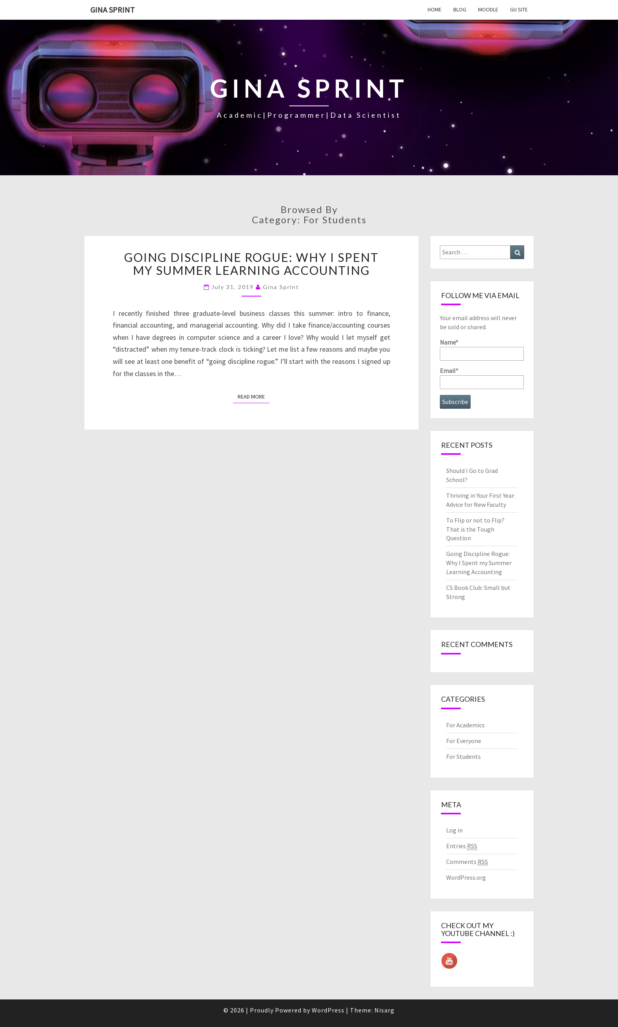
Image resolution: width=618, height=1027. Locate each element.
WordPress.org (466, 877)
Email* (482, 378)
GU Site (519, 9)
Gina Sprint (112, 10)
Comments (467, 862)
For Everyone (463, 741)
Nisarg (384, 1010)
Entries (461, 846)
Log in (454, 830)
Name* (482, 349)
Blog (459, 9)
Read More (254, 396)
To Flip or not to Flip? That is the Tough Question (475, 529)
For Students (463, 756)
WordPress (328, 1010)
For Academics (465, 725)
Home (434, 9)
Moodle (488, 9)
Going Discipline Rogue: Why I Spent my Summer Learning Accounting (251, 263)
